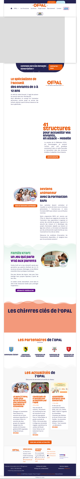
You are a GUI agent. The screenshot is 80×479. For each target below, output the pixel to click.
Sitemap (19, 474)
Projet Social (41, 8)
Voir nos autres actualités (40, 442)
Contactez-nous (54, 67)
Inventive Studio (51, 474)
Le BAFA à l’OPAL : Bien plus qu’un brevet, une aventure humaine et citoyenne (20, 401)
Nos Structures (51, 452)
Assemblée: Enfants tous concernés (58, 398)
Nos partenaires (51, 454)
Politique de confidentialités (41, 469)
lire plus (16, 433)
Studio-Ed (67, 469)
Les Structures (24, 8)
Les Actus (33, 8)
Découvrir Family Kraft (25, 290)
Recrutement (51, 8)
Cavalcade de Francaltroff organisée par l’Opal (40, 399)
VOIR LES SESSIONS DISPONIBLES (25, 206)
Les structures (52, 157)
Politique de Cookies (41, 466)
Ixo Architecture (43, 474)
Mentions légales (64, 466)
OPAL (15, 8)
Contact (59, 8)
